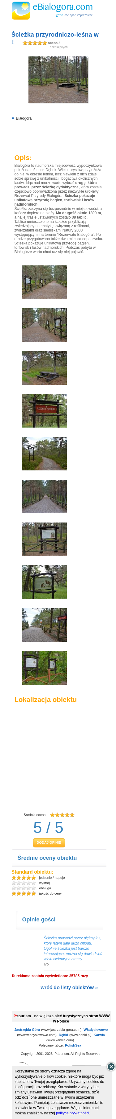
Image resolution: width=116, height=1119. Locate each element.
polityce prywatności (72, 1113)
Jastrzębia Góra (27, 1029)
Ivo (46, 964)
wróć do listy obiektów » (69, 987)
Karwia (99, 1035)
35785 (74, 976)
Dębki (63, 1035)
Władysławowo (96, 1029)
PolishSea (73, 1045)
